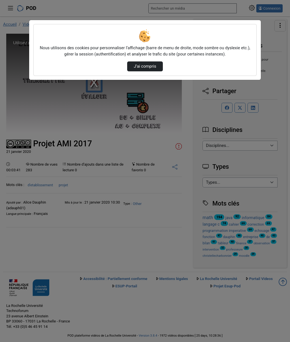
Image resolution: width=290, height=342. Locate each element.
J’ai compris (145, 66)
